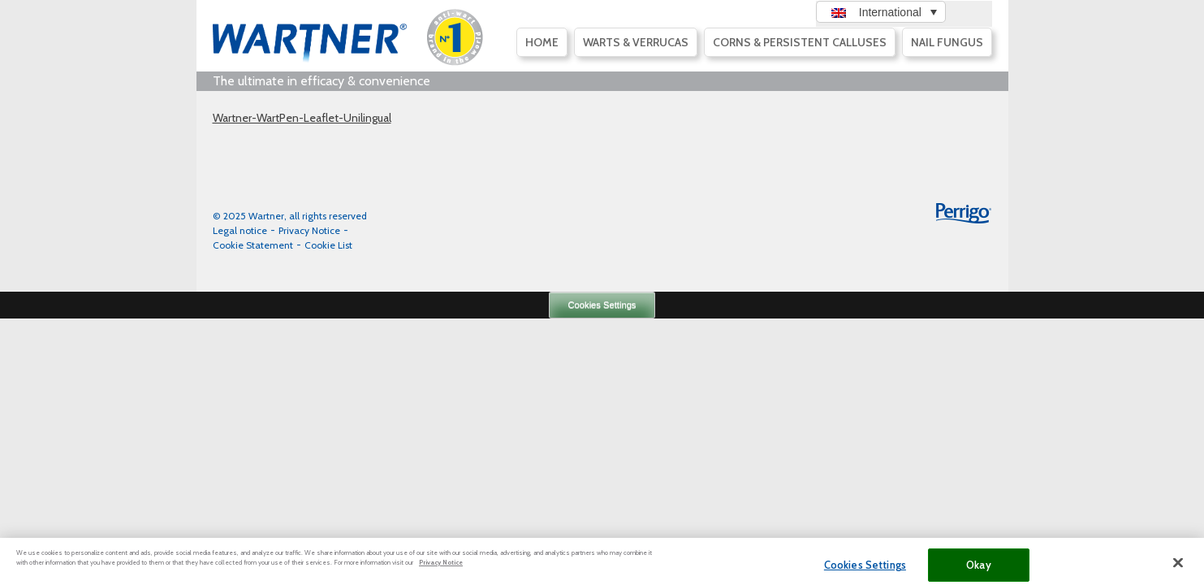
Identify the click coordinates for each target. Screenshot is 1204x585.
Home (542, 42)
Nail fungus (947, 42)
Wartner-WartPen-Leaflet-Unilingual (302, 117)
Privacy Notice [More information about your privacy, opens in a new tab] (441, 568)
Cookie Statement (253, 245)
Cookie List (328, 245)
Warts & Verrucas (635, 42)
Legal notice (240, 230)
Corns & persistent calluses (800, 42)
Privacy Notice (309, 230)
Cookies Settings (602, 305)
